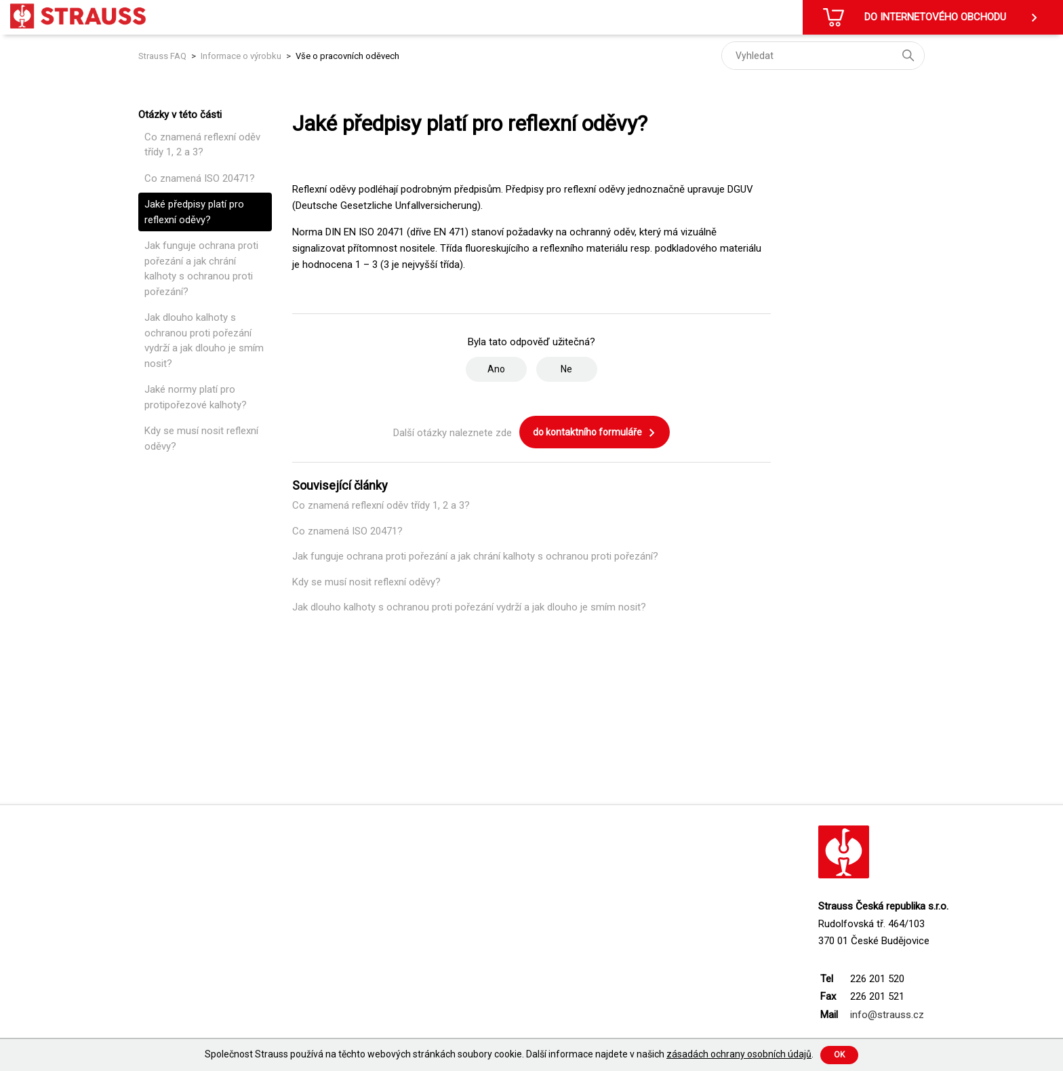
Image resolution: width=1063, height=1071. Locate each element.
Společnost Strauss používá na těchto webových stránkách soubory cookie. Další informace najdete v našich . (509, 1054)
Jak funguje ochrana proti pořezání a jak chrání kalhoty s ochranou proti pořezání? (201, 268)
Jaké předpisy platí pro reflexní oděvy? (194, 212)
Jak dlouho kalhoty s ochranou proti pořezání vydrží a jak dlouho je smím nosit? (204, 340)
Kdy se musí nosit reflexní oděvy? (201, 438)
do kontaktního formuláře (594, 433)
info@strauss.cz (887, 1015)
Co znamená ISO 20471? (199, 178)
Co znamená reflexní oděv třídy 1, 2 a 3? (202, 145)
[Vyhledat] (823, 55)
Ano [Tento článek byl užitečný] (496, 369)
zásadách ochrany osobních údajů (738, 1054)
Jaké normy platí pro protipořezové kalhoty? (195, 397)
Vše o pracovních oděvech (347, 56)
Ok (839, 1054)
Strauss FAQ (163, 56)
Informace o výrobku (241, 56)
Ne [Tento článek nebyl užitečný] (566, 369)
